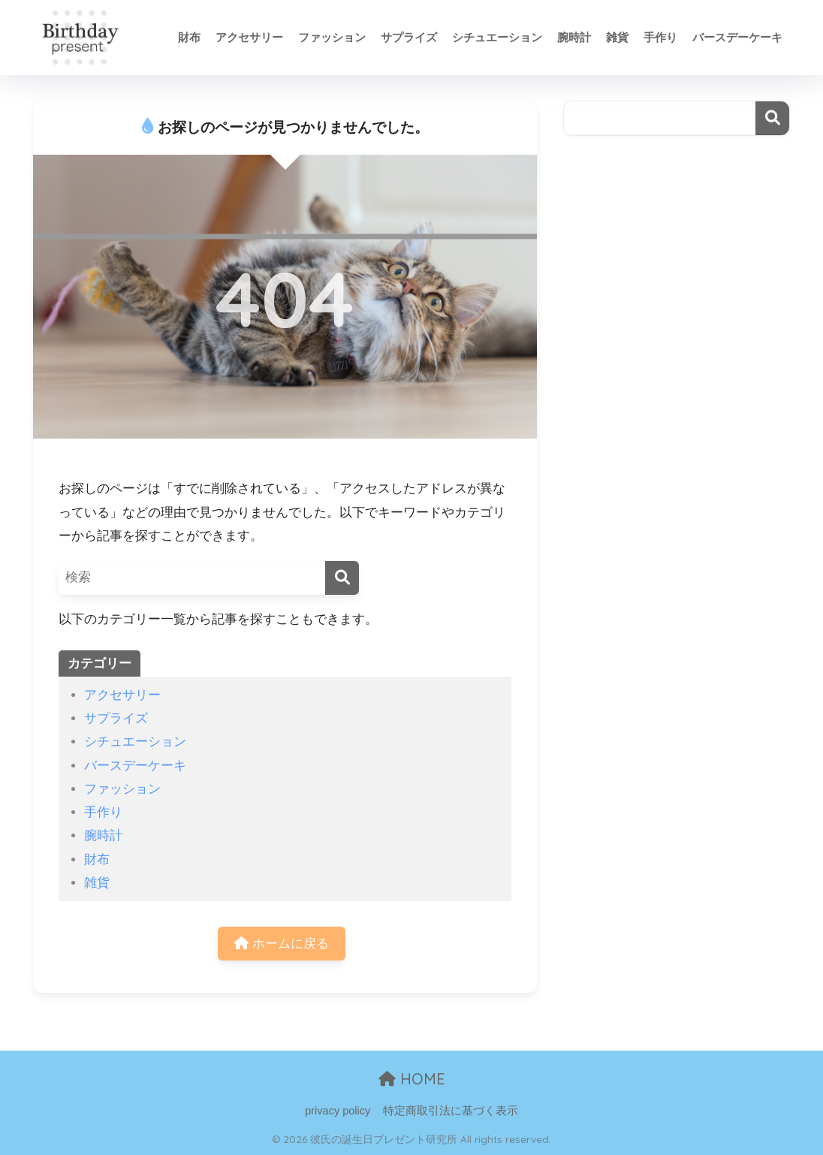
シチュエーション (497, 37)
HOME (411, 1078)
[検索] (342, 578)
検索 (772, 118)
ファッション (332, 37)
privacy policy (337, 1111)
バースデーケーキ (737, 37)
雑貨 (617, 37)
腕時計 (574, 37)
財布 (189, 37)
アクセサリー (249, 37)
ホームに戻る (281, 943)
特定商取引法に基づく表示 (450, 1111)
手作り (660, 37)
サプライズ (409, 37)
